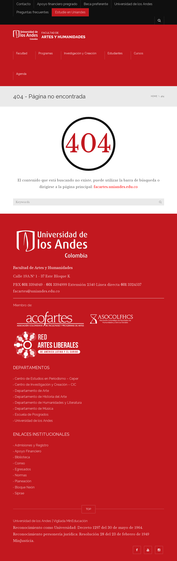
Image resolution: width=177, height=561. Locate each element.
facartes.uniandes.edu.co (116, 187)
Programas (45, 53)
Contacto (23, 4)
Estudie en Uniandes (70, 12)
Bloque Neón (25, 487)
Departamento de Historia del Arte (41, 397)
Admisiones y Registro (31, 445)
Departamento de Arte (32, 391)
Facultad (21, 53)
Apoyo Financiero (28, 451)
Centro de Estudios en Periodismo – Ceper (46, 379)
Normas (21, 475)
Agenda (21, 73)
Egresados (23, 469)
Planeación (23, 481)
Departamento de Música (34, 409)
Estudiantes (115, 53)
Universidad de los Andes (133, 4)
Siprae (19, 493)
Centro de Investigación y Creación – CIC (45, 385)
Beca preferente (96, 4)
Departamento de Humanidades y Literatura (48, 403)
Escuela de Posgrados (31, 415)
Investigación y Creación (80, 53)
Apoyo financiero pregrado (57, 4)
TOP (88, 509)
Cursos (138, 53)
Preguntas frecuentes (32, 12)
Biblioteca (22, 457)
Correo (20, 463)
